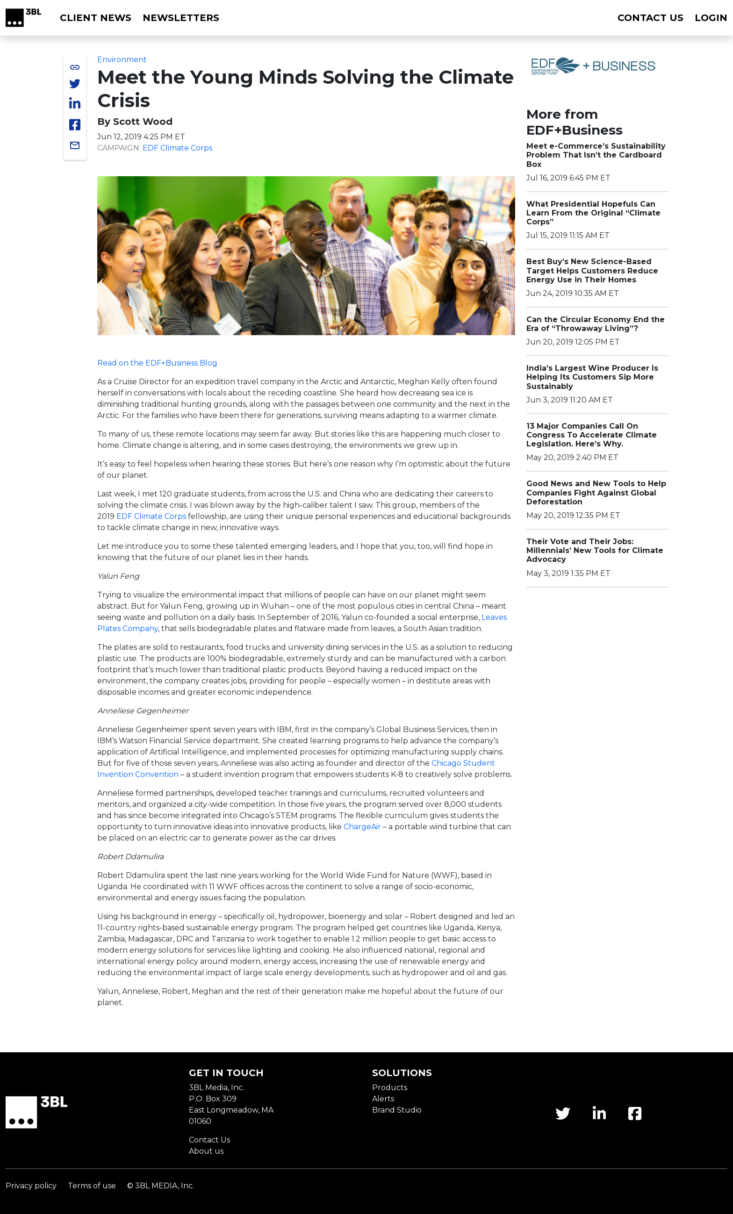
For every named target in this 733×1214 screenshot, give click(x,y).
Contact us (650, 17)
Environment (122, 59)
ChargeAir (362, 826)
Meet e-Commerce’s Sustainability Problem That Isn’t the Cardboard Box (596, 155)
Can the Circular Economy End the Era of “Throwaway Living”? (595, 324)
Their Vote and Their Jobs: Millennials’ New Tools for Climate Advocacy (594, 550)
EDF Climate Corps (177, 148)
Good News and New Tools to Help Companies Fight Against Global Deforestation (596, 492)
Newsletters (181, 17)
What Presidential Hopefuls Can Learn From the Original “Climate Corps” (593, 213)
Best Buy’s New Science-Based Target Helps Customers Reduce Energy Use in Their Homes (592, 270)
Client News (95, 17)
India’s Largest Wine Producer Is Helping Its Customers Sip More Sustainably (592, 377)
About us (206, 1151)
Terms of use (92, 1185)
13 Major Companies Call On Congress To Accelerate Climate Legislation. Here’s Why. (591, 435)
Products (389, 1087)
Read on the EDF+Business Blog (157, 363)
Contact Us (209, 1139)
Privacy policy (31, 1185)
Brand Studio (397, 1110)
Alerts (383, 1098)
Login (711, 17)
